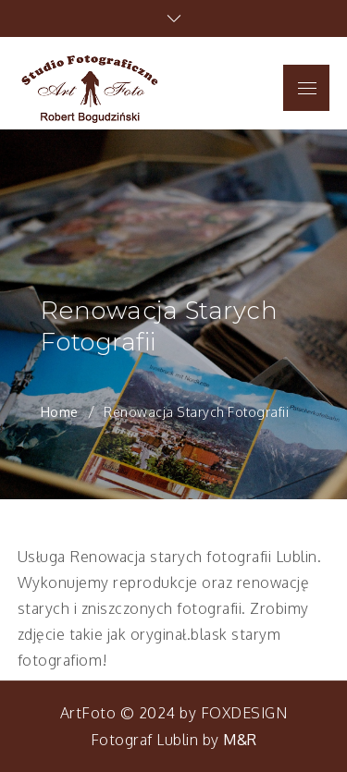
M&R (240, 739)
